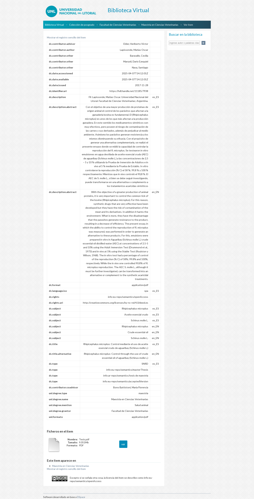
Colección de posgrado (81, 24)
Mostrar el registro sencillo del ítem (66, 37)
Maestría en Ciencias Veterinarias (159, 24)
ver (123, 444)
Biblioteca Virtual (54, 24)
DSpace (81, 497)
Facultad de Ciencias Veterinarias (118, 24)
